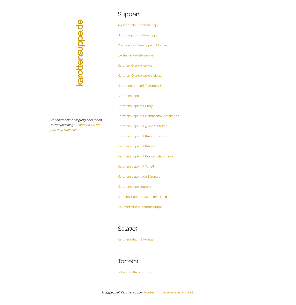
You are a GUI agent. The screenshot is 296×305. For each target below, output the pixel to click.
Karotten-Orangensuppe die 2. (139, 75)
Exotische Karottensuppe (136, 55)
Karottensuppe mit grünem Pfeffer (142, 126)
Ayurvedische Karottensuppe (138, 25)
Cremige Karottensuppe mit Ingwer (143, 45)
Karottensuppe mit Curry (135, 106)
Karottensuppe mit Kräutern (137, 146)
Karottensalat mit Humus (135, 239)
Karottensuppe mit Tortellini (137, 166)
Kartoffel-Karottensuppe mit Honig (142, 197)
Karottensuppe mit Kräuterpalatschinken (146, 156)
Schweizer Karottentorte (135, 272)
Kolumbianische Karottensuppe (140, 207)
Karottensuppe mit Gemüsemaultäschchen (148, 116)
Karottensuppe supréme (135, 187)
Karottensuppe (128, 96)
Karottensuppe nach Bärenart (139, 176)
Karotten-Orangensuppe (135, 65)
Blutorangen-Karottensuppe (138, 35)
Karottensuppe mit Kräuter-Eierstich (143, 136)
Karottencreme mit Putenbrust (139, 86)
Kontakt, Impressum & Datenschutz (169, 292)
